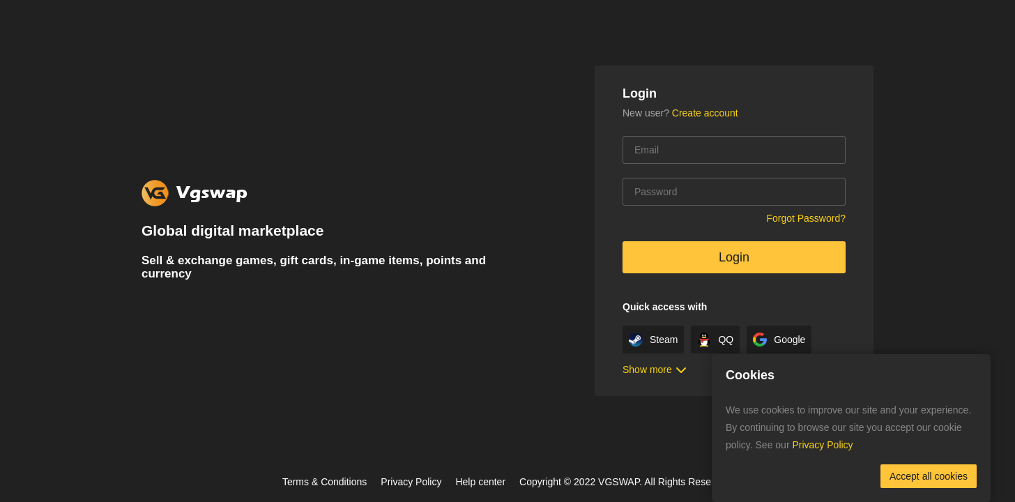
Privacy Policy (411, 481)
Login (734, 257)
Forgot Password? (806, 218)
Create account (705, 113)
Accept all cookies (929, 476)
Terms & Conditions (324, 481)
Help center (480, 481)
